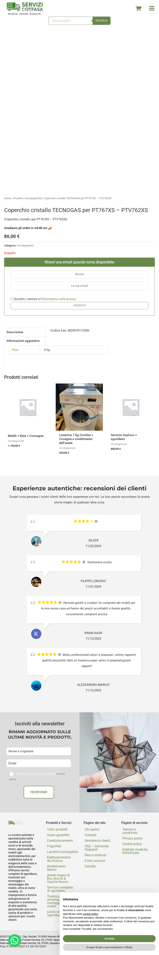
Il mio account (95, 861)
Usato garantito (58, 835)
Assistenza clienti (97, 841)
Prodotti (18, 198)
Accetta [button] (109, 938)
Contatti (90, 835)
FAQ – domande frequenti (96, 847)
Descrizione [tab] (15, 332)
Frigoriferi (54, 846)
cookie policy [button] (90, 913)
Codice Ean (58, 330)
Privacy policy (132, 838)
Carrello (90, 866)
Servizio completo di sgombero (60, 889)
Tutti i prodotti (57, 829)
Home (7, 198)
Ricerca (101, 20)
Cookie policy (132, 844)
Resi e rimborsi (95, 855)
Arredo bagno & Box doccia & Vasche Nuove (58, 878)
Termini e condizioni (129, 831)
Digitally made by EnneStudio (135, 851)
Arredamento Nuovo (56, 868)
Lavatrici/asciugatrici (61, 852)
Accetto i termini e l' (43, 299)
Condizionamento (60, 841)
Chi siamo (92, 829)
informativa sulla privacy (59, 299)
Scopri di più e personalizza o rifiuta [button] (109, 947)
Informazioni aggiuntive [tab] (23, 341)
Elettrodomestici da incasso (59, 859)
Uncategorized (33, 198)
